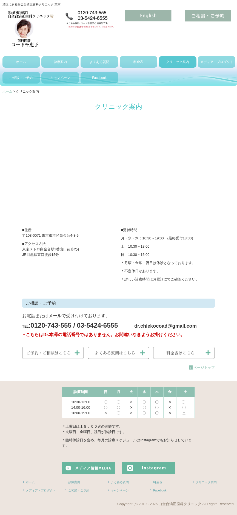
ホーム (21, 62)
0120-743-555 (50, 325)
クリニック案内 (177, 62)
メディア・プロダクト (216, 62)
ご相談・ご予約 (21, 78)
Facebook (99, 78)
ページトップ (202, 367)
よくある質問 (99, 62)
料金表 (138, 62)
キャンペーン (60, 78)
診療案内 (60, 62)
